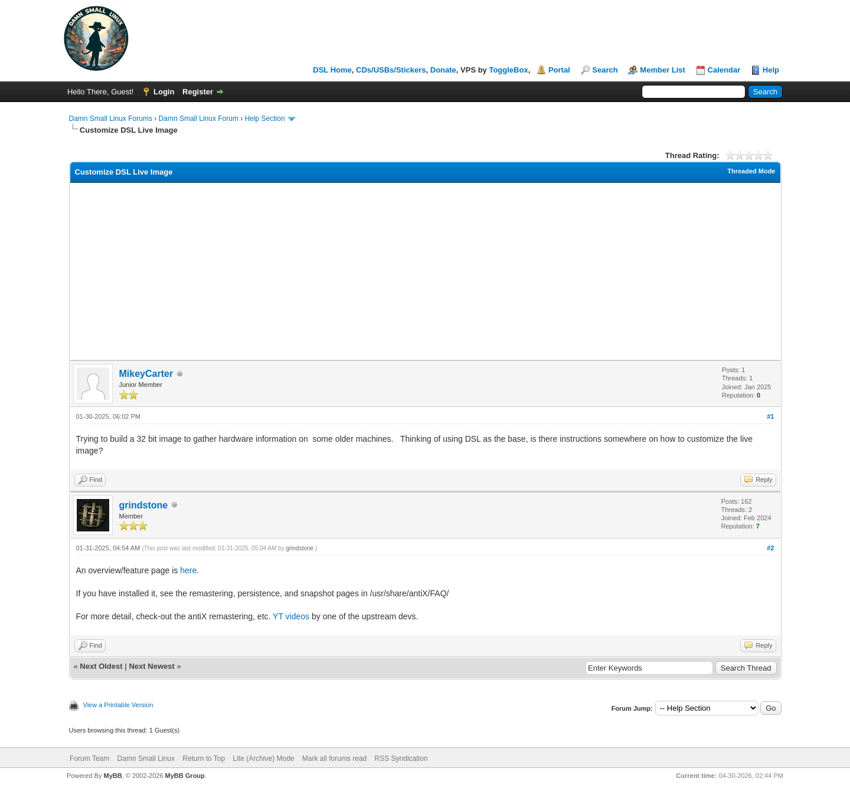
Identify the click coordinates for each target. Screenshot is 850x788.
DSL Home (332, 69)
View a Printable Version (118, 704)
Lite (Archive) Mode (263, 758)
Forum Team (89, 758)
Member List (662, 69)
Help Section (265, 118)
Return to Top (203, 758)
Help (771, 69)
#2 (770, 547)
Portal (559, 69)
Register (197, 91)
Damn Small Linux (146, 758)
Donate (443, 69)
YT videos (291, 616)
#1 (770, 416)
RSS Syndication (401, 758)
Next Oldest (101, 666)
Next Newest (151, 666)
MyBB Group (185, 775)
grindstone (143, 505)
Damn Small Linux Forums (110, 118)
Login (163, 91)
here (188, 570)
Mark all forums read (334, 758)
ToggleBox (508, 69)
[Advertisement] (425, 271)
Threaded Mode (751, 171)
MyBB (112, 775)
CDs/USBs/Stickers (391, 69)
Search (604, 69)
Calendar (724, 69)
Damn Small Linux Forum (198, 118)
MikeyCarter (146, 374)
